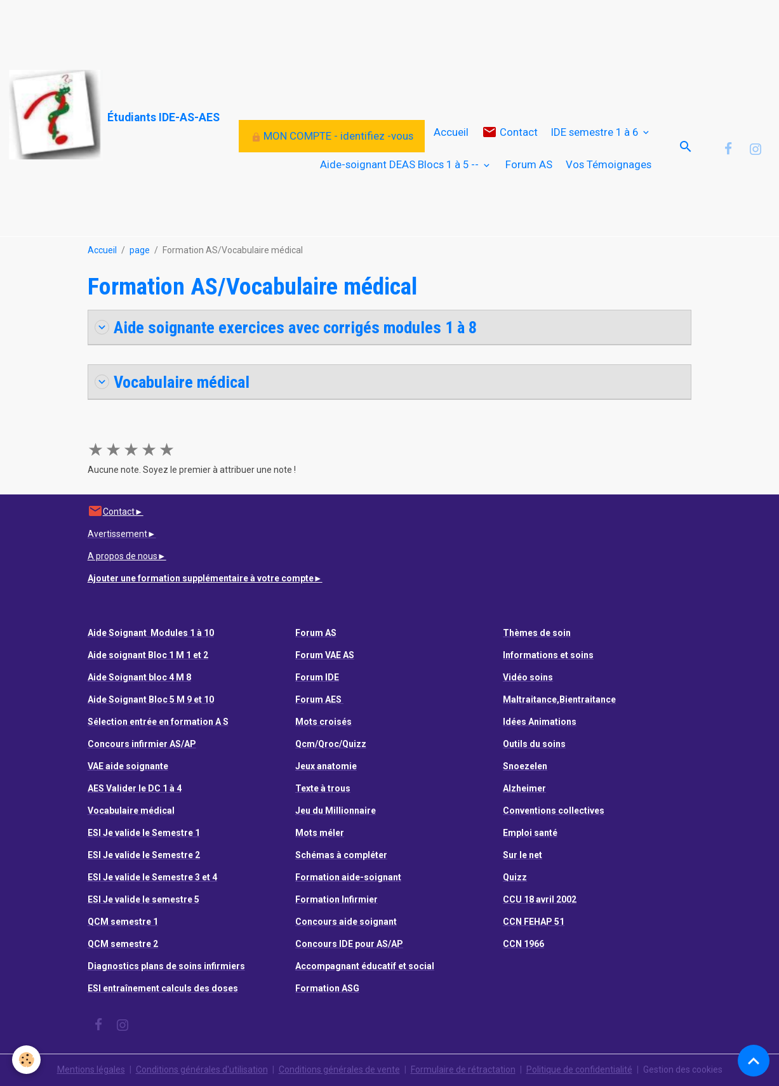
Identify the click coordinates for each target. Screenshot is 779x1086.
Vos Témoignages (608, 164)
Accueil (451, 132)
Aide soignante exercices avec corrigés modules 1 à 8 (286, 327)
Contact (510, 132)
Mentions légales (91, 1069)
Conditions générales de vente (339, 1069)
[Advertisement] (231, 28)
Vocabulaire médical (172, 382)
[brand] (82, 115)
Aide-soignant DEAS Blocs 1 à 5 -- (400, 164)
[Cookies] (27, 1059)
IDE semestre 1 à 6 (596, 132)
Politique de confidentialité (579, 1069)
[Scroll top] (753, 1060)
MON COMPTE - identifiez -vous (332, 135)
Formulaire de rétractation (463, 1069)
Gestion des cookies (682, 1069)
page (140, 250)
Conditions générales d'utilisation (202, 1069)
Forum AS (528, 164)
